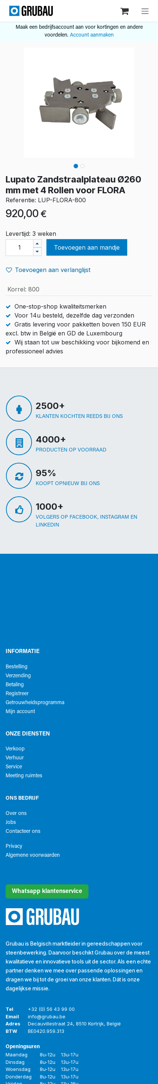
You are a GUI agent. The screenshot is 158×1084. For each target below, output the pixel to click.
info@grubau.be (46, 1016)
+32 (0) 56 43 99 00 (51, 1009)
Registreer (17, 694)
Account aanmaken (92, 35)
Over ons (16, 813)
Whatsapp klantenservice (47, 891)
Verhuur (15, 758)
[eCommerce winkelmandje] (125, 10)
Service (14, 767)
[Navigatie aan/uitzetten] (145, 11)
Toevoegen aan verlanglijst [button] (48, 270)
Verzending (18, 676)
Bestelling (17, 667)
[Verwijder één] (37, 251)
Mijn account (20, 712)
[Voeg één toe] (37, 243)
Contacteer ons (23, 831)
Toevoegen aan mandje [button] (87, 247)
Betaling (15, 685)
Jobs (11, 822)
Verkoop (15, 749)
